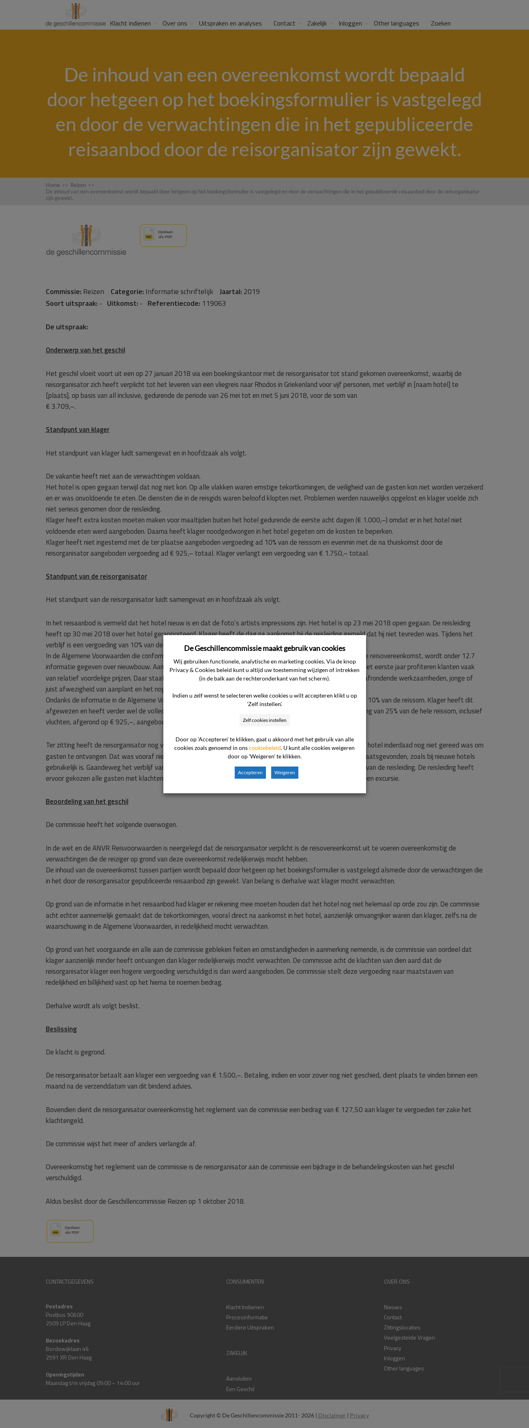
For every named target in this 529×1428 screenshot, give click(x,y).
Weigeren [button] (284, 772)
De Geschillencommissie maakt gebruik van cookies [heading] (264, 648)
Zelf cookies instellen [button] (265, 720)
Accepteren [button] (250, 772)
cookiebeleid (265, 747)
